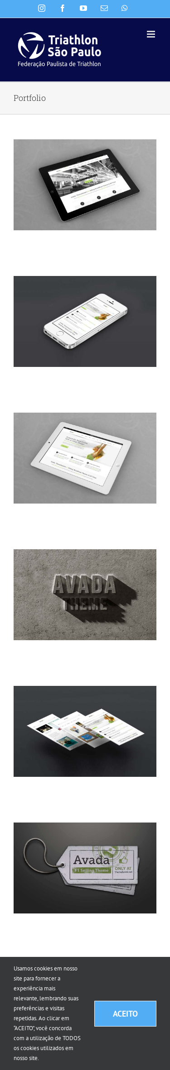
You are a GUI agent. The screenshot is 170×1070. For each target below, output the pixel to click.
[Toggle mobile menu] (151, 34)
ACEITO (125, 1013)
